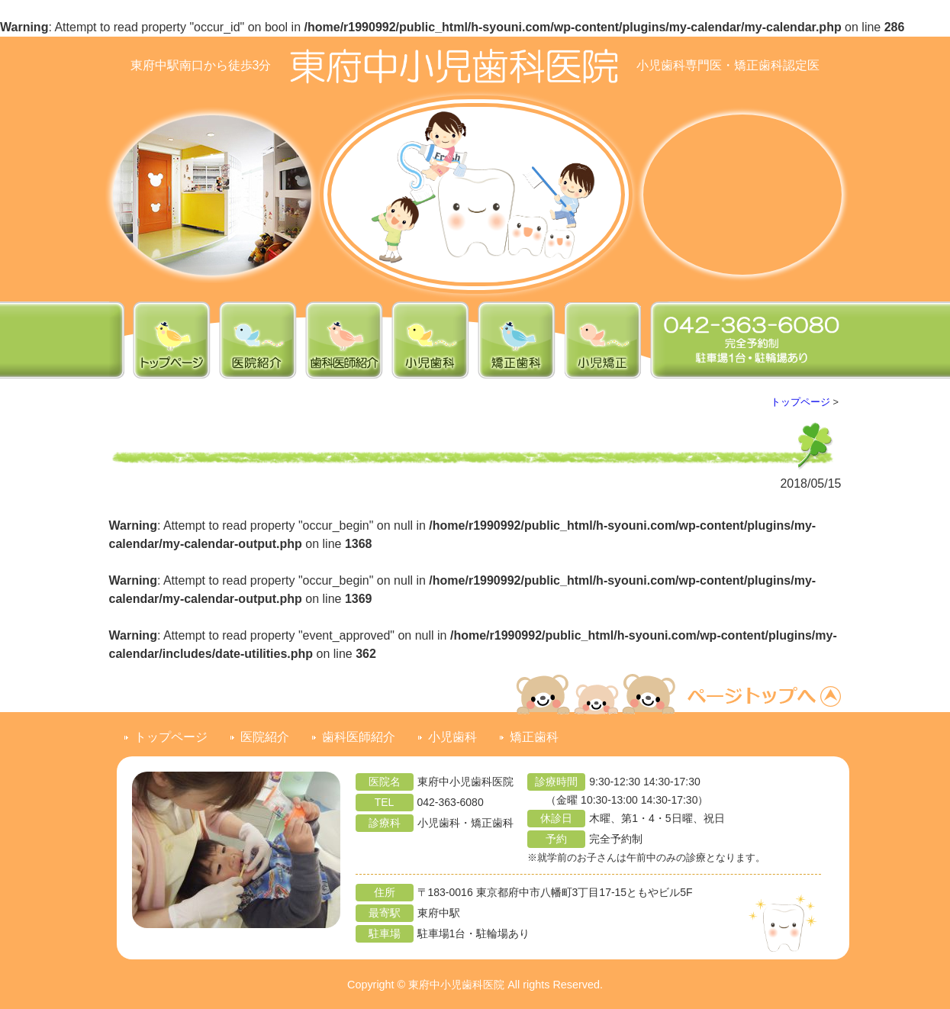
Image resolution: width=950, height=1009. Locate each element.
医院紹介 (264, 736)
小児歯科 (452, 736)
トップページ (800, 402)
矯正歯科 (534, 736)
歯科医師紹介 (358, 736)
